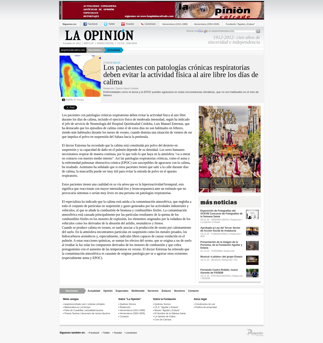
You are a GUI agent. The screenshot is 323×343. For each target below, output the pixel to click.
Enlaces (166, 290)
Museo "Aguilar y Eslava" (167, 310)
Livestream (148, 24)
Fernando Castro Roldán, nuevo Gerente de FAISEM (219, 271)
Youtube (127, 24)
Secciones (95, 50)
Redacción (125, 307)
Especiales (122, 290)
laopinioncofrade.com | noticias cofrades (84, 304)
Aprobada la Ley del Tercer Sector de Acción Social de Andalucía (220, 229)
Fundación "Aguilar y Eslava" (240, 24)
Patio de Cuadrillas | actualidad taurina (83, 310)
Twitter (109, 24)
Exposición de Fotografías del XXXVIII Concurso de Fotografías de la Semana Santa (221, 213)
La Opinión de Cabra (165, 316)
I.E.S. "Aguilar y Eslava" (166, 307)
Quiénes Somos (128, 304)
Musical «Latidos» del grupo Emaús (221, 256)
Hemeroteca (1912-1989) (175, 24)
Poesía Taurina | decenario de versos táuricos (87, 313)
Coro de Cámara (162, 319)
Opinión (107, 290)
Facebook (90, 24)
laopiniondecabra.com (73, 50)
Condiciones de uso (205, 304)
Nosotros (179, 290)
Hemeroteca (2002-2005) (206, 24)
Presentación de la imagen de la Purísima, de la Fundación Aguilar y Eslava (221, 245)
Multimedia (138, 290)
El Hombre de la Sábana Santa (170, 313)
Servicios (152, 290)
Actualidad (113, 50)
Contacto (193, 290)
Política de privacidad (206, 307)
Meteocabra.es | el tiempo (77, 307)
